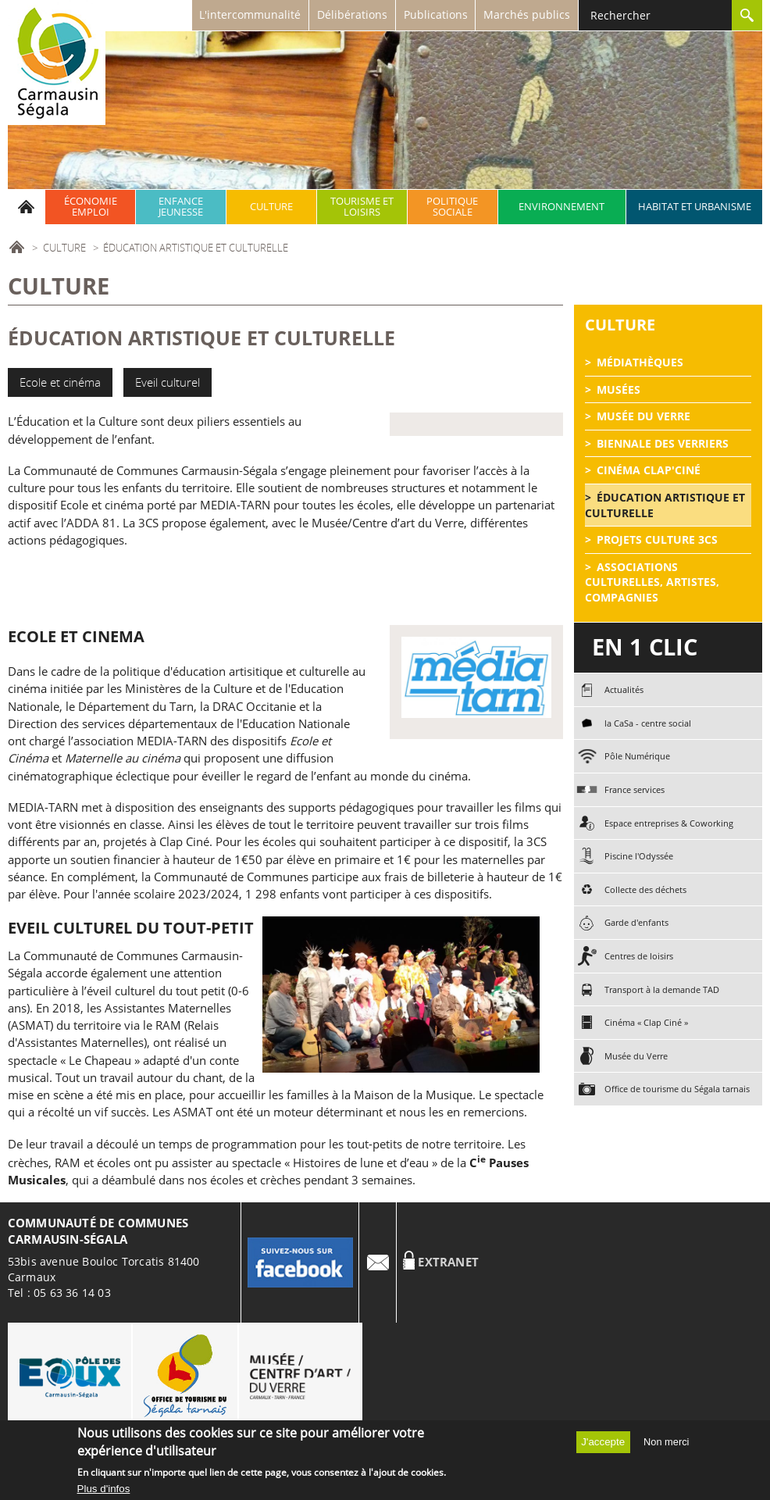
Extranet (448, 1262)
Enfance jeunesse (181, 207)
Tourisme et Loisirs (362, 207)
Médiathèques (640, 362)
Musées (618, 389)
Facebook (300, 1262)
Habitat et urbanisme (694, 206)
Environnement (561, 206)
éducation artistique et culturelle (665, 505)
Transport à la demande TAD (661, 989)
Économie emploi (90, 207)
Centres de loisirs (638, 956)
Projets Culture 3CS (657, 539)
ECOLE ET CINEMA (76, 636)
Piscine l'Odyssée (638, 856)
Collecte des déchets (645, 889)
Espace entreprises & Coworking (668, 823)
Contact (378, 1262)
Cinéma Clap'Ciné (648, 469)
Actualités (623, 689)
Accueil (26, 207)
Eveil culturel (167, 382)
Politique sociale (452, 207)
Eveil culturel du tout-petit (131, 927)
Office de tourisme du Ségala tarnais (677, 1089)
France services (634, 789)
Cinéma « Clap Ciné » (646, 1022)
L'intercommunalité (250, 14)
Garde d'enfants (636, 922)
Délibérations (352, 14)
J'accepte (603, 1445)
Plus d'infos (103, 1492)
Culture (271, 206)
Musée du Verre (643, 416)
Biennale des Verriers (663, 443)
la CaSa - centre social (647, 723)
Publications (436, 14)
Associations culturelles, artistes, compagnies (652, 582)
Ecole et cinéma (60, 382)
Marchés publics (526, 14)
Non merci (666, 1445)
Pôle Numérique (637, 756)
